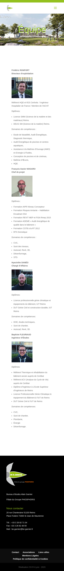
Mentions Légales (30, 555)
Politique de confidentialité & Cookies (30, 559)
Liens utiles (43, 552)
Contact (15, 552)
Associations (29, 552)
